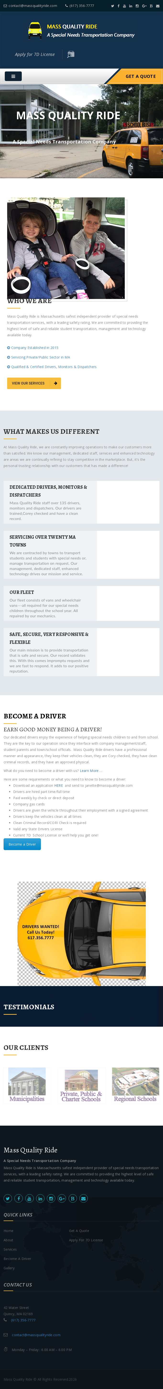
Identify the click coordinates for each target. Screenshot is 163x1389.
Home (8, 1230)
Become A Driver (17, 1258)
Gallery (9, 1268)
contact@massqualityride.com (30, 5)
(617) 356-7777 (79, 5)
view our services (34, 383)
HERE (59, 785)
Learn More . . (90, 770)
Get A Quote (141, 76)
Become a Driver (22, 844)
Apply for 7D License (35, 54)
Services (10, 1249)
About (8, 1240)
